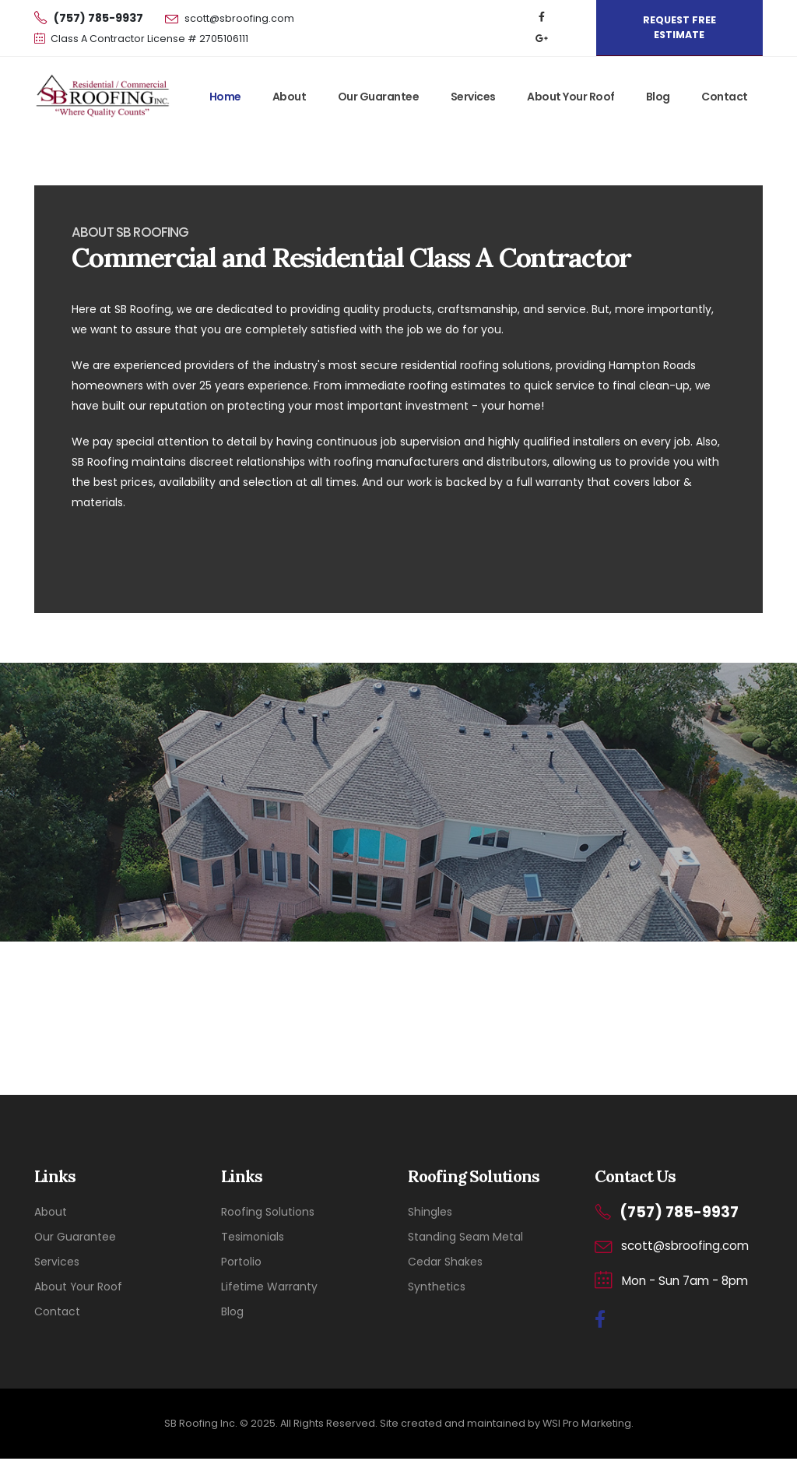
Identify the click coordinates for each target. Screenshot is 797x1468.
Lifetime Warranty (269, 1286)
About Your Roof (571, 96)
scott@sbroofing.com (239, 18)
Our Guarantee (379, 96)
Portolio (241, 1261)
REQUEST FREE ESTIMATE (679, 27)
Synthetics (436, 1286)
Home (225, 96)
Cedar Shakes (445, 1261)
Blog (658, 96)
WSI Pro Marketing (586, 1423)
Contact (724, 96)
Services (473, 96)
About (289, 96)
